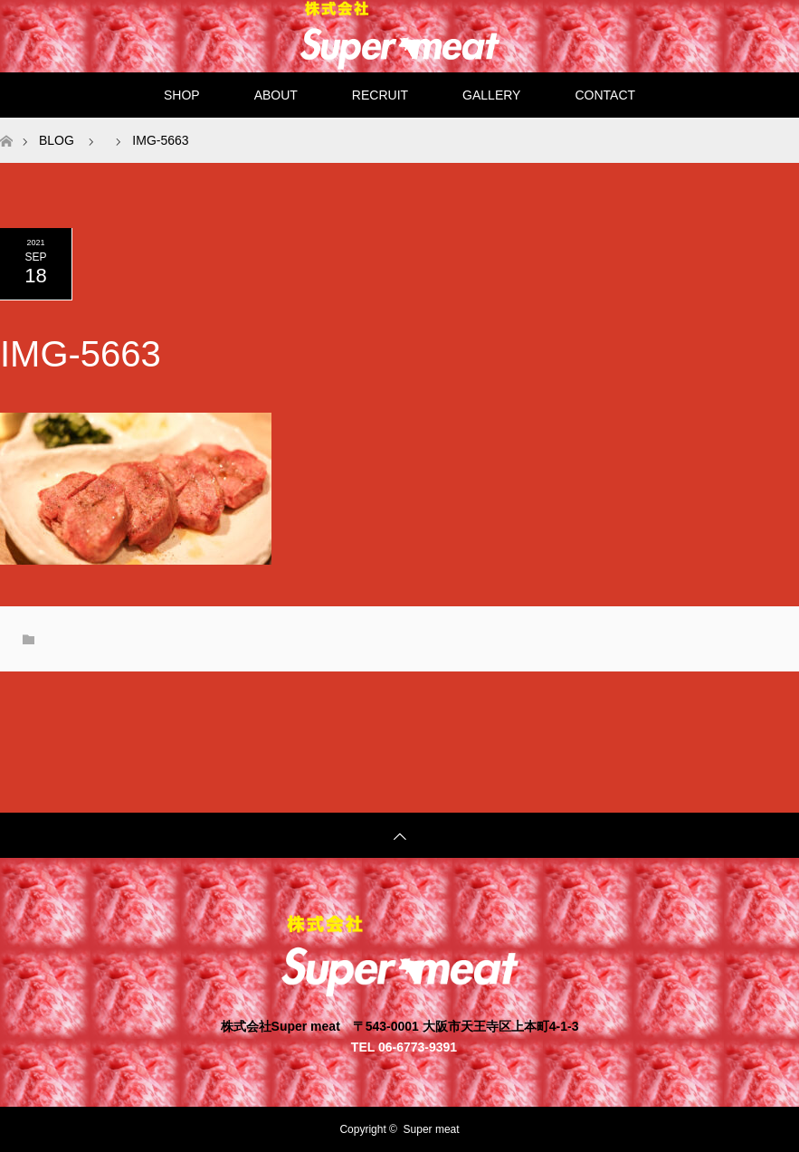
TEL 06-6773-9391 (404, 1046)
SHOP (182, 95)
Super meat (432, 1129)
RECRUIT (380, 95)
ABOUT (276, 95)
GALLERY (491, 95)
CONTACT (605, 95)
